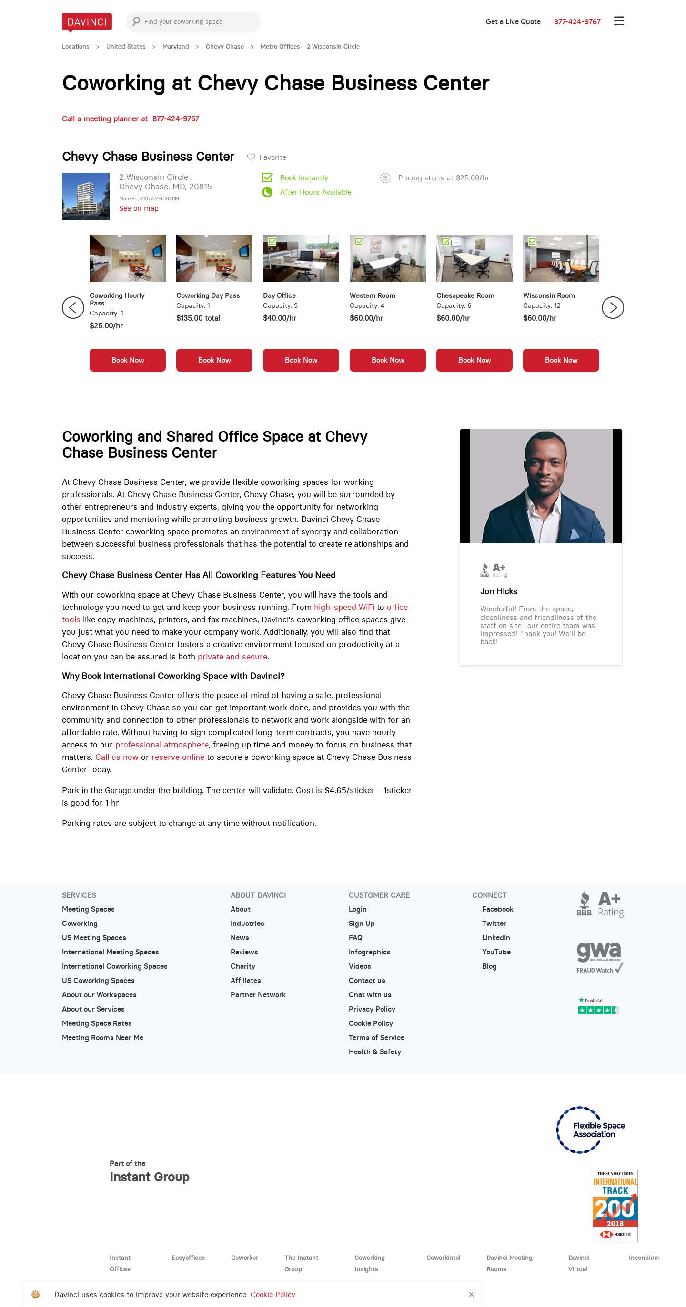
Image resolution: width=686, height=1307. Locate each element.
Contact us (367, 980)
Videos (360, 966)
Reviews (244, 952)
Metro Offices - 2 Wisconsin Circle (310, 46)
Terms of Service (376, 1037)
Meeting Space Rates (97, 1023)
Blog (484, 966)
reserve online (177, 757)
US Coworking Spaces (98, 980)
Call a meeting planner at (130, 119)
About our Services (93, 1009)
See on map (139, 208)
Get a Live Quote (513, 22)
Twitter (489, 923)
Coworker (244, 1257)
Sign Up (362, 923)
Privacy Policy (372, 1009)
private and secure (232, 656)
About (241, 909)
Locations (76, 46)
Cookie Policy (371, 1023)
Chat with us (370, 995)
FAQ (356, 938)
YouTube (491, 952)
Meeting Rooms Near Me (102, 1037)
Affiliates (246, 980)
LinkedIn (491, 938)
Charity (243, 966)
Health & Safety (375, 1052)
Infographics (370, 952)
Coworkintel (443, 1257)
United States (126, 46)
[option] (128, 308)
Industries (247, 923)
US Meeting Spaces (94, 938)
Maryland (175, 46)
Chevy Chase (225, 46)
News (240, 938)
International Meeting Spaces (110, 952)
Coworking (80, 923)
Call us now (117, 757)
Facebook (493, 909)
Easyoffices (188, 1257)
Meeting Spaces (88, 909)
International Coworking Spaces (115, 966)
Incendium (644, 1257)
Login (358, 909)
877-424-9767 (577, 22)
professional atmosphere (162, 744)
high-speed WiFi (344, 607)
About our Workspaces (99, 995)
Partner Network (258, 995)
